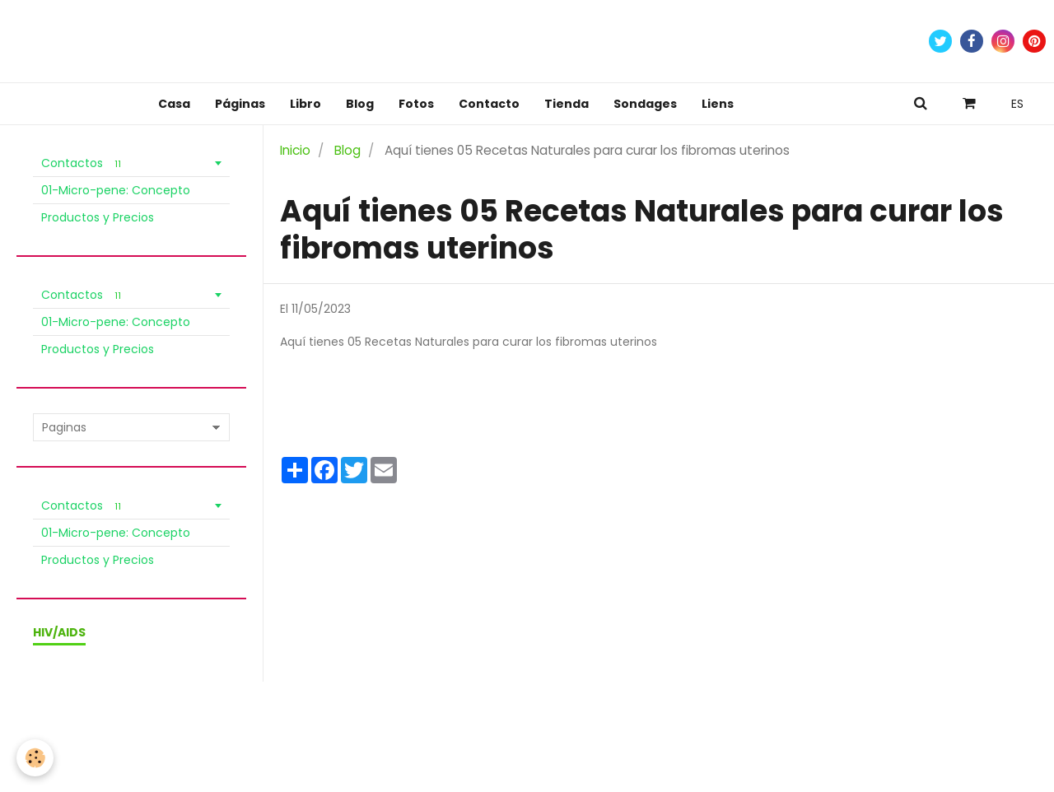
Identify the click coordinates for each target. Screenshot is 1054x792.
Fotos (416, 104)
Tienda (566, 104)
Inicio (295, 150)
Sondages (645, 104)
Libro (305, 104)
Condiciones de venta (136, 720)
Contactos (83, 163)
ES (1017, 104)
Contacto (489, 104)
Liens (718, 104)
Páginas (240, 104)
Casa (174, 104)
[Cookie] (35, 757)
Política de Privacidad (266, 720)
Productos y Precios (97, 217)
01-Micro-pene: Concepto (115, 190)
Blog (360, 104)
